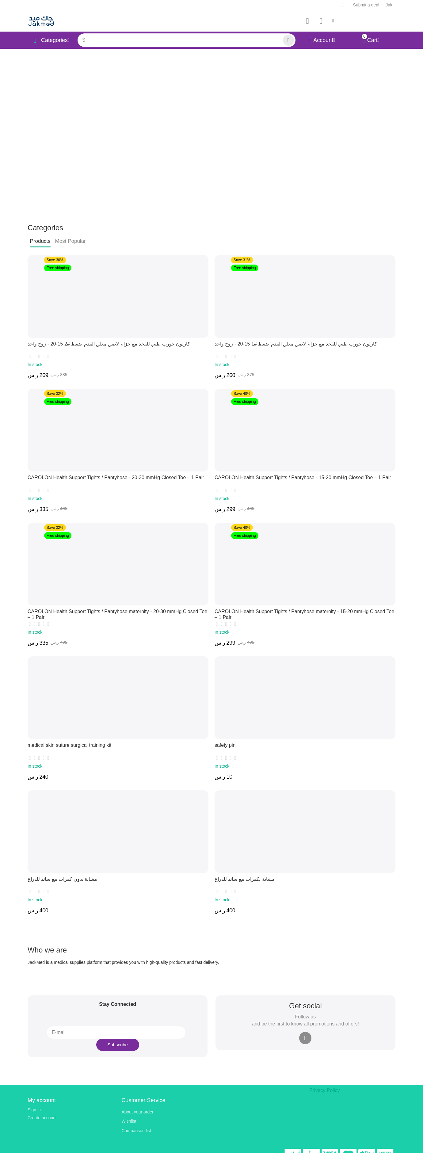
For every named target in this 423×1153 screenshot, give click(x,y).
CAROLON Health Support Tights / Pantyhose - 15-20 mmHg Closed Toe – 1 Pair (292, 476)
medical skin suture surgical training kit (64, 743)
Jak (389, 4)
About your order (137, 1101)
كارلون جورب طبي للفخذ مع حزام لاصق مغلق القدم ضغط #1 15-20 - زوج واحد (286, 342)
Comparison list (136, 1119)
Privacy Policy (322, 1079)
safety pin (224, 743)
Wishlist (128, 1110)
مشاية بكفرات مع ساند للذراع (241, 877)
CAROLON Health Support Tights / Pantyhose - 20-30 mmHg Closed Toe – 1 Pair (105, 476)
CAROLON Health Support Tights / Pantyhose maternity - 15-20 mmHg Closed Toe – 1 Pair (301, 609)
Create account (42, 1107)
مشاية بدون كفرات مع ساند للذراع (58, 877)
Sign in (34, 1099)
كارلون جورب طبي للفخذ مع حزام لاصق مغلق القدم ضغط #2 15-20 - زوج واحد (99, 342)
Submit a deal (366, 4)
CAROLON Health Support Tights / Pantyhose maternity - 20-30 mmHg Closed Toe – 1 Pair (114, 609)
